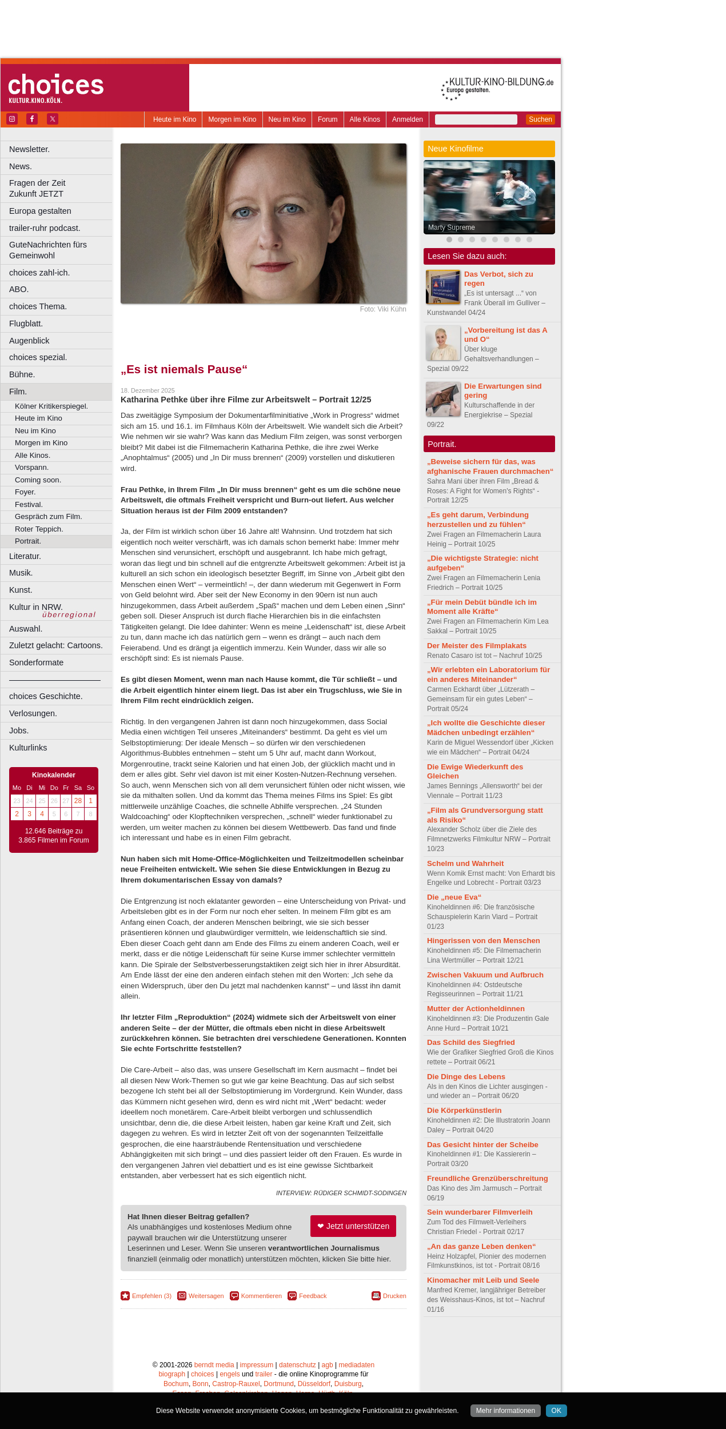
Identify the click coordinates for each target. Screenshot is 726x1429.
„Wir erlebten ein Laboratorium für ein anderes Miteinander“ (488, 674)
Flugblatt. (26, 323)
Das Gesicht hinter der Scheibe (482, 1144)
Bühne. (22, 374)
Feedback (312, 1295)
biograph (171, 1374)
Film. (18, 391)
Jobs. (19, 730)
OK (556, 1411)
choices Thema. (38, 306)
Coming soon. (38, 480)
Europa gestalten (40, 210)
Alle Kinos (365, 119)
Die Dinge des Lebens (466, 1076)
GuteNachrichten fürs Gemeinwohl (48, 250)
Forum (328, 119)
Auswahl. (25, 628)
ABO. (19, 289)
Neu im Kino (287, 119)
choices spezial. (38, 357)
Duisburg (348, 1384)
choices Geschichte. (46, 696)
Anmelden (407, 119)
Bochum (176, 1384)
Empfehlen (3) (151, 1295)
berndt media (214, 1365)
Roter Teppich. (39, 529)
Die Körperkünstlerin (464, 1110)
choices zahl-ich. (39, 272)
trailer (263, 1374)
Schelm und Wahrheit (465, 863)
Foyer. (25, 492)
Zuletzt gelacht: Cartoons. (56, 645)
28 (78, 801)
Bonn (201, 1384)
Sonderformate (36, 662)
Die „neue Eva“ (454, 897)
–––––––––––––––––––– (55, 679)
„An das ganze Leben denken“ (481, 1246)
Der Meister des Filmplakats (476, 645)
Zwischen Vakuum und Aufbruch (485, 975)
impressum (257, 1365)
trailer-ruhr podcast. (45, 228)
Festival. (29, 504)
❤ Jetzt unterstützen (353, 1226)
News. (20, 166)
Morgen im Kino (232, 119)
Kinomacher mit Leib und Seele (483, 1280)
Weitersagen (206, 1295)
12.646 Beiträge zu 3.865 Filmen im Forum (53, 835)
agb (327, 1365)
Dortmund (279, 1384)
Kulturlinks (28, 747)
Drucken (394, 1295)
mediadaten (356, 1365)
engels (230, 1374)
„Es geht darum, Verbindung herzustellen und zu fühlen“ (478, 519)
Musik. (21, 572)
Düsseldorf (314, 1384)
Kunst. (21, 589)
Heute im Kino (174, 119)
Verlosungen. (33, 713)
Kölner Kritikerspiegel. (51, 406)
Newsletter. (29, 149)
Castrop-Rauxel (236, 1384)
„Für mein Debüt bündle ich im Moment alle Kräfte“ (482, 607)
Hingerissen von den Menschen (483, 940)
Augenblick (29, 340)
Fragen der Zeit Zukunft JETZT (62, 188)
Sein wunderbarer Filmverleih (480, 1212)
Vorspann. (32, 467)
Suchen (540, 119)
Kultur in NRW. (36, 607)
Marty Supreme (451, 227)
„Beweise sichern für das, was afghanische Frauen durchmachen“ (490, 466)
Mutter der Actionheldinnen (476, 1008)
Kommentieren (261, 1295)
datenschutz (297, 1365)
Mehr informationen (505, 1411)
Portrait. (28, 541)
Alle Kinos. (32, 455)
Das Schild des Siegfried (471, 1042)
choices (202, 1374)
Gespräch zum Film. (48, 516)
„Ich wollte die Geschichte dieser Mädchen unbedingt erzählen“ (486, 728)
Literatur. (25, 556)
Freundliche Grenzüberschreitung (487, 1178)
